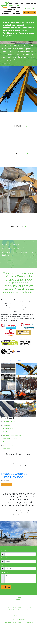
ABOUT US (18, 226)
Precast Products (9, 438)
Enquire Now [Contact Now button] (29, 12)
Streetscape (7, 442)
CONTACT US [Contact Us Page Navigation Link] (23, 611)
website (21, 624)
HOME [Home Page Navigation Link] (4, 8)
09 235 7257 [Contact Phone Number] (29, 9)
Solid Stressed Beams (11, 435)
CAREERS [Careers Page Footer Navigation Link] (12, 611)
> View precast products (11, 360)
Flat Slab (6, 425)
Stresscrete (18, 616)
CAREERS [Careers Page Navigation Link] (5, 14)
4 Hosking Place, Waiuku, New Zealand (17, 253)
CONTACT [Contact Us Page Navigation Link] (16, 14)
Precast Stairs (8, 449)
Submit (6, 587)
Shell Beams (7, 428)
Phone (4, 565)
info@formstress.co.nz (15, 248)
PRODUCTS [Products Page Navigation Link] (15, 8)
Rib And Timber (8, 422)
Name (4, 551)
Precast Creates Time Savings (14, 475)
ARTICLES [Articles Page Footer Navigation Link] (27, 609)
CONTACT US (18, 153)
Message (5, 572)
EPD (17, 12)
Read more (6, 485)
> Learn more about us (10, 357)
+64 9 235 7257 (12, 244)
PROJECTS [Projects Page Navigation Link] (6, 12)
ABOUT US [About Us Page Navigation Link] (11, 10)
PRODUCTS (18, 126)
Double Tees (7, 445)
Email (4, 558)
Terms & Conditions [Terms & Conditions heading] (18, 619)
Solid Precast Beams (11, 432)
